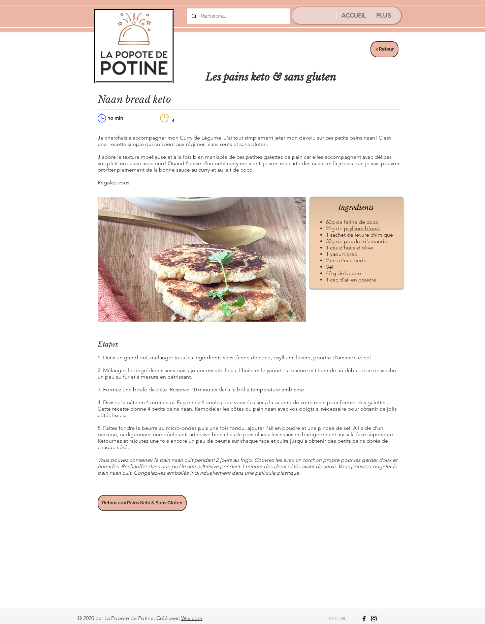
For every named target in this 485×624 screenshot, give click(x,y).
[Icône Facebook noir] (364, 618)
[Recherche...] (238, 16)
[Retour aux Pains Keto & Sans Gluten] (142, 503)
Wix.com (191, 618)
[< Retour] (384, 49)
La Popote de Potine (129, 618)
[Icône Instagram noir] (374, 618)
